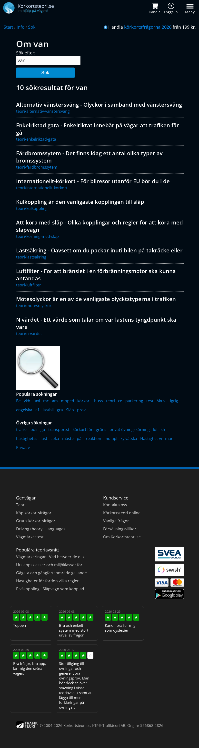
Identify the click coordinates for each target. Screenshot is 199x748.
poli (33, 429)
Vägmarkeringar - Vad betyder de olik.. (51, 556)
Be (18, 401)
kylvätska (128, 438)
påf (80, 438)
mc (46, 401)
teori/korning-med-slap (37, 236)
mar (169, 438)
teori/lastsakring (31, 257)
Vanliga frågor (116, 521)
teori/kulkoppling (32, 208)
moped (67, 401)
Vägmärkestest (30, 537)
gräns (101, 429)
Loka (54, 438)
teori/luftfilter (28, 285)
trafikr (21, 429)
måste (68, 438)
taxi (36, 401)
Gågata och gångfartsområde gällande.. (52, 573)
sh (163, 429)
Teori (21, 504)
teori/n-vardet (29, 333)
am (55, 401)
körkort (84, 401)
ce (120, 401)
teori (110, 401)
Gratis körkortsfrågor (35, 521)
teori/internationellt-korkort (42, 187)
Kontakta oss (115, 504)
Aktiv (161, 401)
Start (8, 27)
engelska (24, 410)
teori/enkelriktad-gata (36, 139)
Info (21, 27)
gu (42, 429)
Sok (31, 27)
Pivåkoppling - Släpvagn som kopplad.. (51, 589)
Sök (45, 72)
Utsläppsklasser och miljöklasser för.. (50, 564)
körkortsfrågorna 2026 (147, 27)
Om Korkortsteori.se (122, 537)
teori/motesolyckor (33, 305)
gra (60, 410)
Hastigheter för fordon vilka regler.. (48, 581)
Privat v (23, 447)
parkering (134, 401)
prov (81, 410)
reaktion (93, 438)
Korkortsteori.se (76, 725)
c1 (37, 410)
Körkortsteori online (121, 513)
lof (155, 429)
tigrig (173, 401)
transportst (59, 429)
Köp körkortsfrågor (33, 513)
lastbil (48, 410)
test (149, 401)
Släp (70, 410)
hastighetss (26, 438)
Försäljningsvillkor (119, 529)
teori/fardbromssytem (36, 167)
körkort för (83, 429)
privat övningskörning (129, 429)
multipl (110, 438)
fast (43, 438)
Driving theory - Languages (40, 529)
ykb (27, 401)
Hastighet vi (151, 438)
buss (98, 401)
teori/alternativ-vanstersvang (43, 111)
